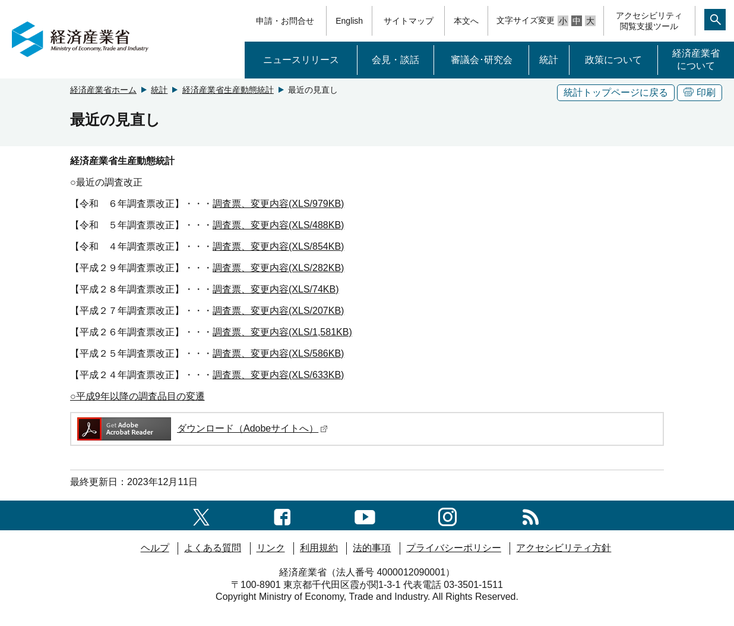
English (349, 21)
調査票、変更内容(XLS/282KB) (278, 268)
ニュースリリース (301, 60)
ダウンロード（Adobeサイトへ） (201, 428)
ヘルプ (155, 548)
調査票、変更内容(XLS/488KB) (278, 225)
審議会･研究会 (481, 60)
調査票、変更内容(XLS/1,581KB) (282, 332)
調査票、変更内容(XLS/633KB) (278, 375)
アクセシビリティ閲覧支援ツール (649, 21)
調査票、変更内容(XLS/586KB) (278, 353)
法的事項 (372, 548)
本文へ (466, 21)
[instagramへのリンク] (447, 515)
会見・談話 (395, 60)
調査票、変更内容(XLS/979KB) (278, 204)
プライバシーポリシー (453, 548)
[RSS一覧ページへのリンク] (530, 515)
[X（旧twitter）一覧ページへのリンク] (201, 515)
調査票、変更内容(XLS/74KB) (275, 289)
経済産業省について (696, 59)
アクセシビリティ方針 (563, 548)
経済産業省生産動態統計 (228, 90)
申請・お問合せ (285, 21)
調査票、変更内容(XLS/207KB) (278, 311)
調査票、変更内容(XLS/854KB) (278, 246)
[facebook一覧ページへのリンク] (282, 515)
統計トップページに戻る (616, 92)
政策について (613, 60)
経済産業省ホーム (103, 90)
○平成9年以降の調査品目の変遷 (137, 396)
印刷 (700, 92)
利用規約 (319, 548)
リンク (271, 548)
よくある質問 (212, 548)
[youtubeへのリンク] (365, 515)
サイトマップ (409, 21)
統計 (548, 60)
